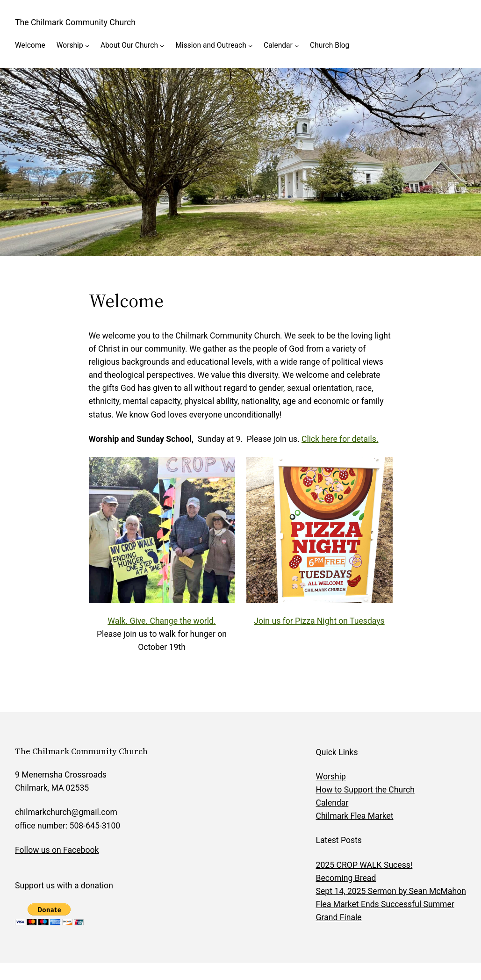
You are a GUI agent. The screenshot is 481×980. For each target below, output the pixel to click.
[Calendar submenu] (296, 45)
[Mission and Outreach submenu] (250, 45)
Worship (70, 45)
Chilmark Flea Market (355, 816)
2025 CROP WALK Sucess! (364, 865)
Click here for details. (340, 439)
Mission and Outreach (210, 45)
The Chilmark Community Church (75, 22)
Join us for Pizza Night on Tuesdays (319, 621)
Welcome (30, 45)
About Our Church (129, 45)
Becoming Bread (346, 878)
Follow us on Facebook (57, 850)
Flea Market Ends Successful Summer (385, 904)
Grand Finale (339, 917)
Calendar (278, 45)
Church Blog (329, 45)
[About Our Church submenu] (162, 45)
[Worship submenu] (87, 45)
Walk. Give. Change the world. (161, 621)
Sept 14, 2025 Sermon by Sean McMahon (391, 891)
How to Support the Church (365, 789)
